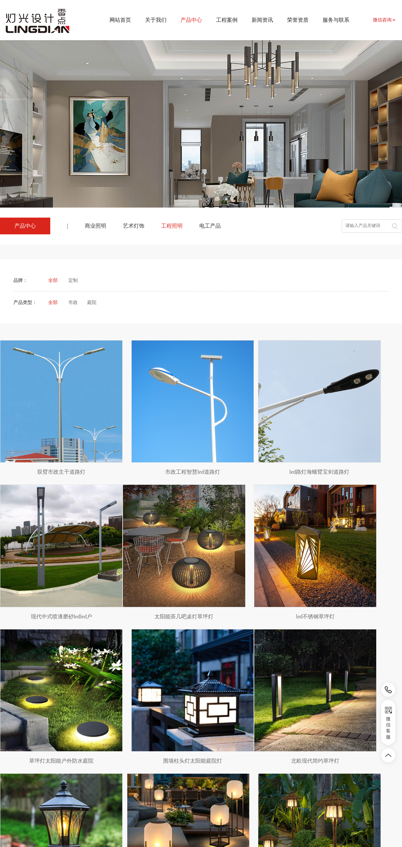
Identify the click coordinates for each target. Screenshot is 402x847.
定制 (73, 280)
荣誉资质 (298, 20)
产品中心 (111, 744)
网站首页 (120, 20)
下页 (226, 700)
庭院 (91, 302)
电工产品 (210, 226)
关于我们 (155, 20)
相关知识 (207, 779)
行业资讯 (207, 769)
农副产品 (64, 779)
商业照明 (95, 226)
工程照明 (172, 226)
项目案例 (158, 759)
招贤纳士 (255, 779)
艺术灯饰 (133, 226)
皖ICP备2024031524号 (258, 826)
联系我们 (255, 759)
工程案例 (227, 20)
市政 (73, 302)
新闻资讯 (262, 20)
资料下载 (255, 769)
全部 (53, 280)
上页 (177, 700)
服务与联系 (336, 20)
